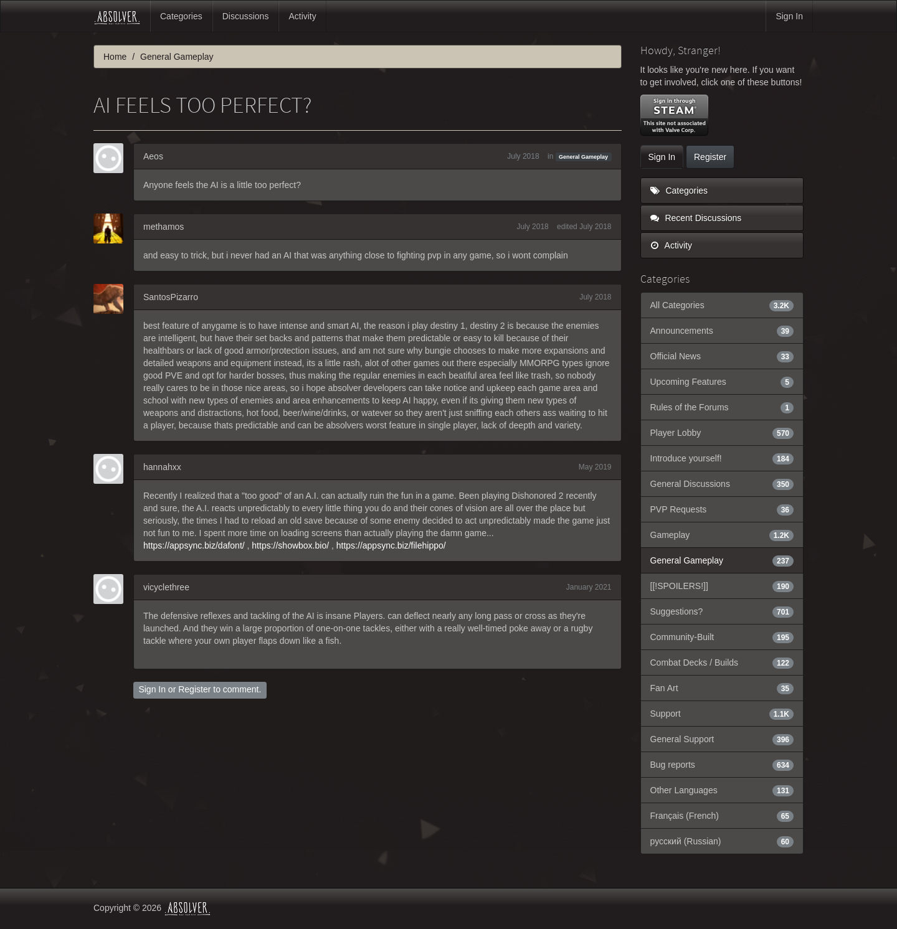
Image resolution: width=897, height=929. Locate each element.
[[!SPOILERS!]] (722, 586)
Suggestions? (722, 611)
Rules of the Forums (722, 407)
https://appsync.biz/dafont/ (194, 545)
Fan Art (722, 688)
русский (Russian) (722, 841)
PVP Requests (722, 509)
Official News (722, 356)
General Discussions (722, 484)
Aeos (153, 156)
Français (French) (722, 815)
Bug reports (722, 764)
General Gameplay (583, 157)
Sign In (789, 16)
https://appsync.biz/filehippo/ (391, 545)
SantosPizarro (170, 297)
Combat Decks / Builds (722, 662)
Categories (181, 16)
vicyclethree (166, 587)
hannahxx (162, 467)
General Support (722, 739)
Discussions (245, 16)
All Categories (722, 305)
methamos (163, 227)
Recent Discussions (696, 218)
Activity (302, 16)
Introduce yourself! (722, 458)
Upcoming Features (722, 381)
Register (194, 689)
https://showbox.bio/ (290, 545)
